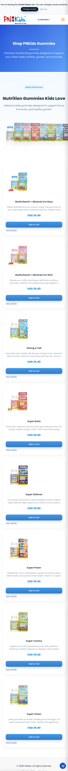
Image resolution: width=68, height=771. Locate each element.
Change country (29, 9)
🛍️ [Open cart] (62, 765)
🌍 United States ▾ (43, 19)
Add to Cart (34, 229)
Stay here (43, 9)
